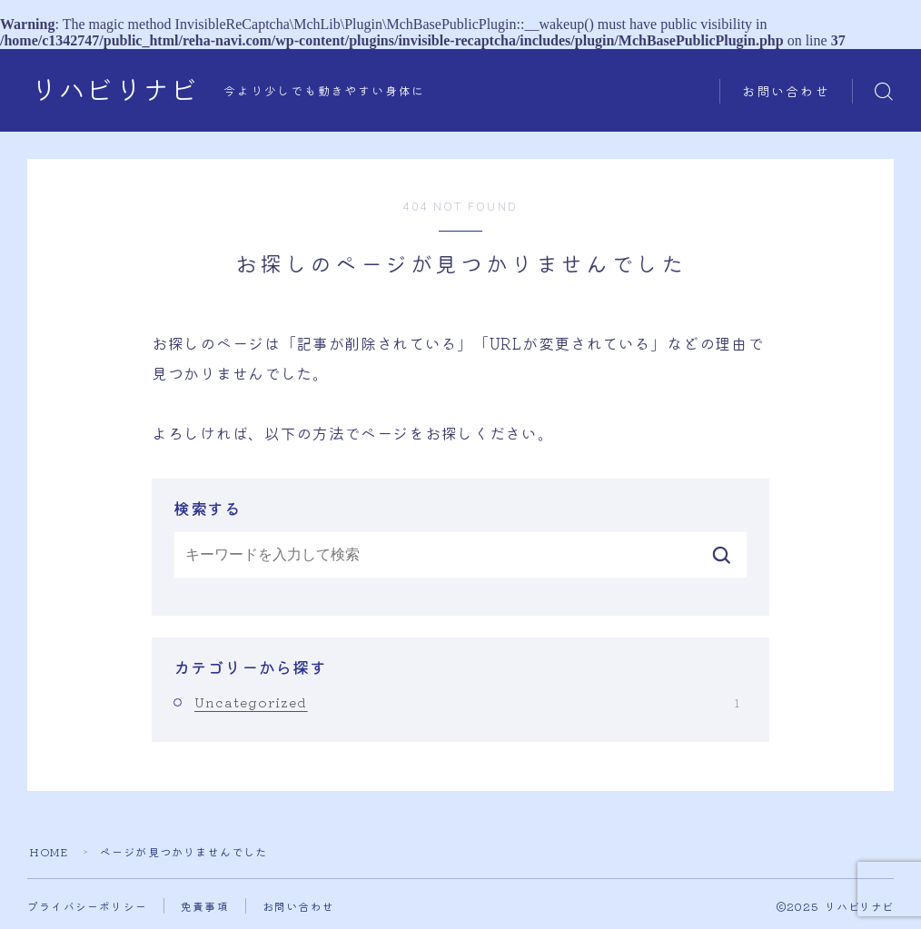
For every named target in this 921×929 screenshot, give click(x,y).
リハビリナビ (114, 91)
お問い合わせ (786, 92)
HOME (49, 851)
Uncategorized (466, 702)
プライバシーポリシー (87, 906)
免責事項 (205, 906)
